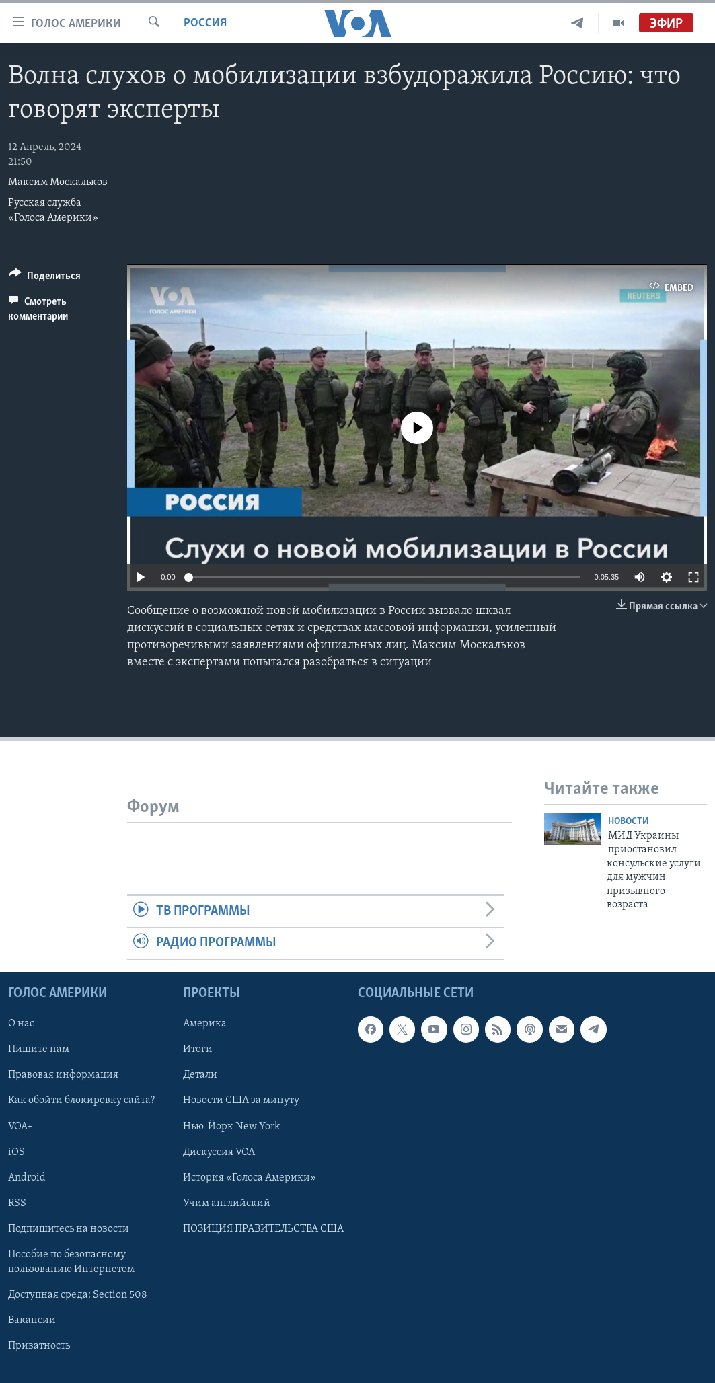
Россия (205, 23)
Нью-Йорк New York (231, 1126)
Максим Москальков (58, 182)
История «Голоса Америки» (249, 1177)
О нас (21, 1023)
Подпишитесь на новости (68, 1228)
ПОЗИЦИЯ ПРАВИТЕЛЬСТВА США (263, 1228)
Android (27, 1177)
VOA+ (20, 1126)
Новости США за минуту (241, 1100)
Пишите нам (38, 1049)
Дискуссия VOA (219, 1151)
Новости (628, 822)
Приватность (39, 1346)
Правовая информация (63, 1075)
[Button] (45, 278)
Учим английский (226, 1202)
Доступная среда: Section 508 (77, 1294)
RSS (17, 1202)
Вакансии (32, 1320)
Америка (205, 1023)
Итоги (198, 1049)
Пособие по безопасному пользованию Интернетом (71, 1261)
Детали (200, 1075)
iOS (16, 1151)
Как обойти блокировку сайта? (81, 1100)
